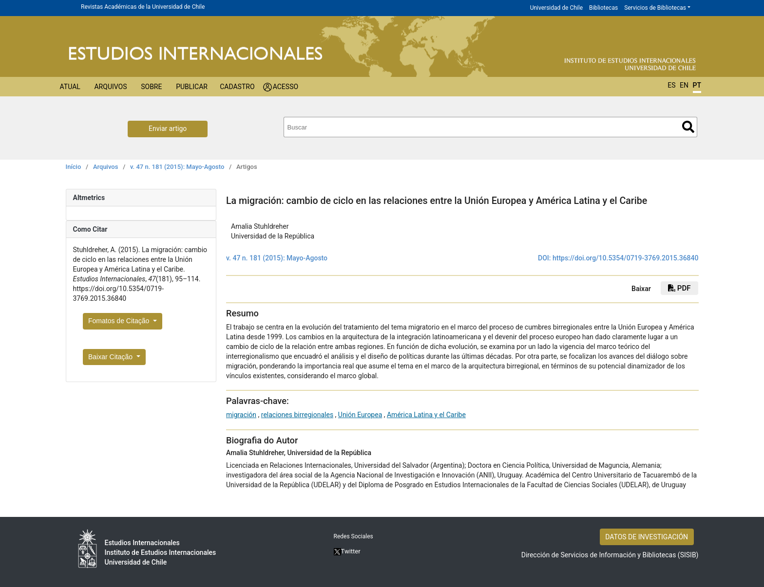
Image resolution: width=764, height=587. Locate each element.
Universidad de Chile (556, 7)
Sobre (151, 87)
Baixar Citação (111, 357)
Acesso (285, 87)
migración (241, 415)
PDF (679, 288)
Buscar (688, 127)
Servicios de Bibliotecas (655, 7)
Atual (70, 87)
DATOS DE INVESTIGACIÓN (646, 537)
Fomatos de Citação (119, 321)
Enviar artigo (168, 128)
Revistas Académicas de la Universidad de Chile (143, 6)
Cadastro (237, 87)
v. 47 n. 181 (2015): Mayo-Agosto (177, 166)
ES (671, 85)
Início (73, 166)
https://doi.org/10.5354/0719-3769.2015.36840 (626, 258)
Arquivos (110, 87)
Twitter (347, 551)
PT (697, 85)
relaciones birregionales (297, 415)
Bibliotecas (603, 7)
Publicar (192, 87)
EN (684, 85)
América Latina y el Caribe (426, 415)
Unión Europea (360, 415)
